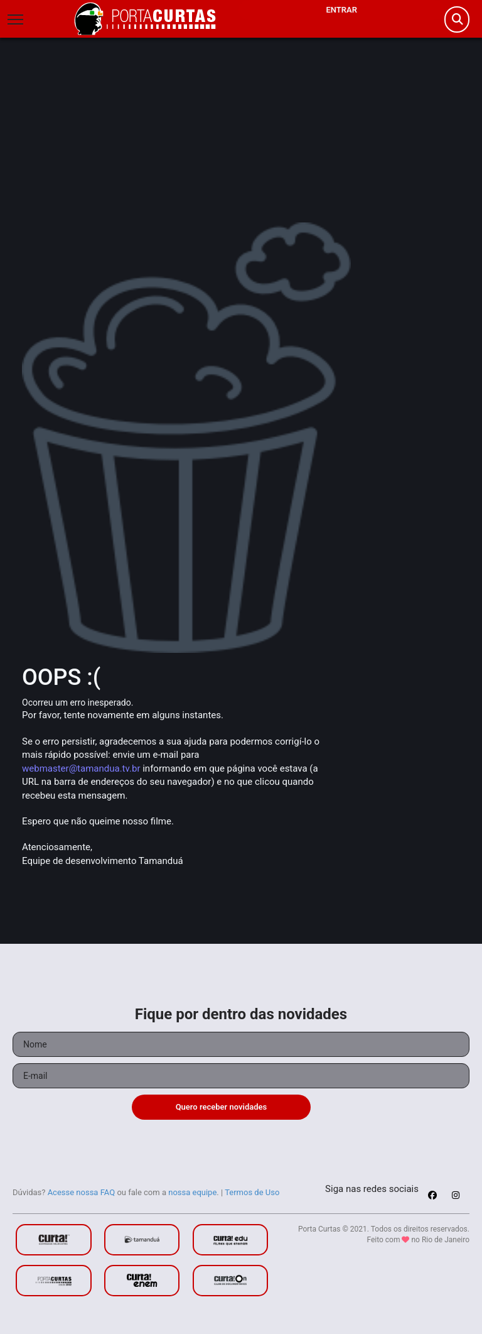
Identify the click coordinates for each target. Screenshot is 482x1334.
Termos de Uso (252, 1192)
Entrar (341, 9)
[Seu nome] (241, 1044)
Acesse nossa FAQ (81, 1192)
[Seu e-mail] (241, 1075)
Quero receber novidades (221, 1107)
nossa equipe (192, 1192)
